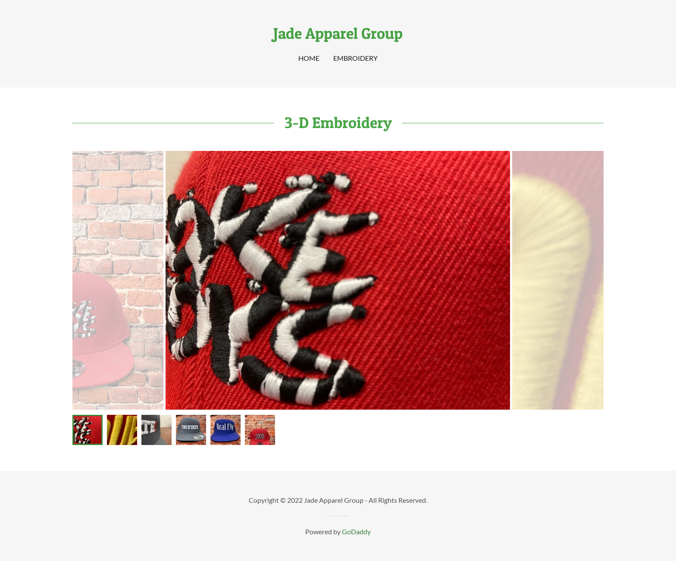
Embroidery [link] (355, 58)
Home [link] (308, 58)
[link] (338, 36)
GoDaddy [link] (356, 531)
